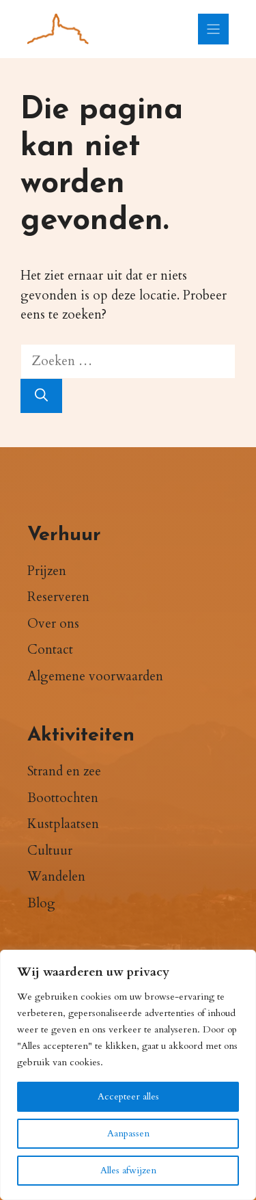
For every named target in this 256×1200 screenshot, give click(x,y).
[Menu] (213, 29)
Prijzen (46, 571)
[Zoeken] (41, 396)
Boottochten (62, 798)
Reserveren (58, 597)
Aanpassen (128, 1133)
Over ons (53, 623)
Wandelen (56, 876)
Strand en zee (64, 771)
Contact (50, 649)
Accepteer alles (128, 1096)
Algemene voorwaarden (95, 676)
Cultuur (49, 850)
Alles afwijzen (128, 1170)
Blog (41, 903)
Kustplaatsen (63, 824)
